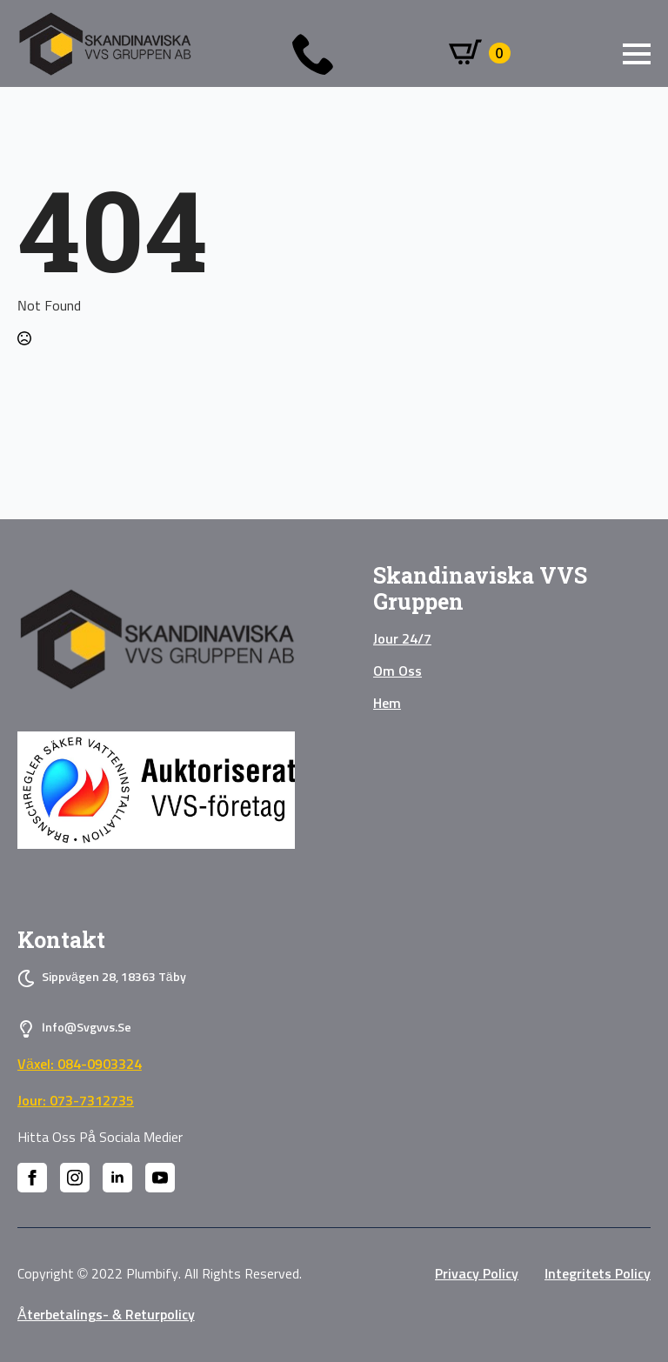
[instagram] (75, 1177)
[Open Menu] (637, 54)
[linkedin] (117, 1177)
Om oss (397, 671)
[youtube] (160, 1177)
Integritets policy (597, 1274)
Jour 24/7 (402, 639)
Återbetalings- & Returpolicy (106, 1315)
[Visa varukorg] (480, 53)
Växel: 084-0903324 (79, 1065)
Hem (387, 704)
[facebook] (32, 1177)
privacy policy (476, 1274)
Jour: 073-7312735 (75, 1101)
